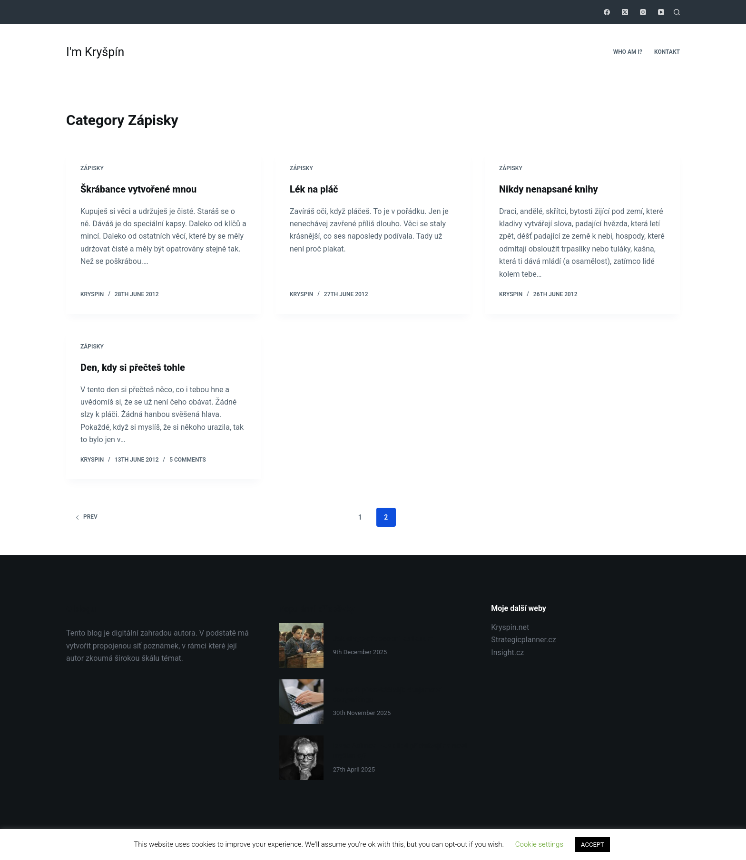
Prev (86, 516)
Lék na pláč (314, 189)
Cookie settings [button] (539, 844)
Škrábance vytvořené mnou (138, 189)
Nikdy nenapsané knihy (549, 189)
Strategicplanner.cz (523, 639)
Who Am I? (627, 51)
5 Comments (187, 459)
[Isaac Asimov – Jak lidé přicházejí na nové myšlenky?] (301, 756)
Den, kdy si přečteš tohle (133, 367)
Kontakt (667, 51)
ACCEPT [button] (592, 844)
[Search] (677, 12)
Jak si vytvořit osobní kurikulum (383, 637)
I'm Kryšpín (95, 52)
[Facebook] (607, 12)
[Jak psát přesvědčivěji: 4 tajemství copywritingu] (301, 700)
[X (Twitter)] (625, 12)
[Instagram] (643, 12)
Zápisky (92, 168)
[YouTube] (661, 12)
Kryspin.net (510, 626)
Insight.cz (507, 651)
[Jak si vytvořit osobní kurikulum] (301, 644)
